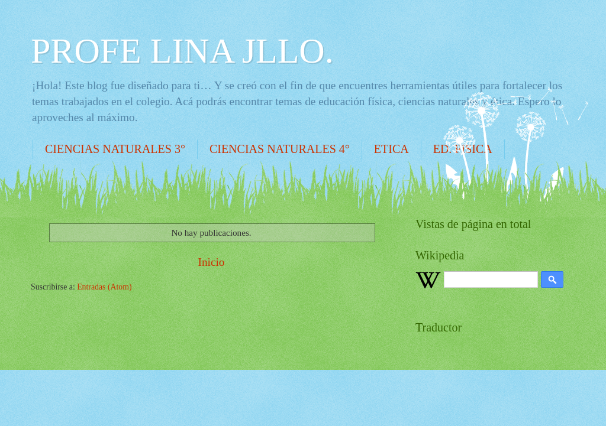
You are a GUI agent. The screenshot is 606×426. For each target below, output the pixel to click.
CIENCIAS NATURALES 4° (279, 148)
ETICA (391, 148)
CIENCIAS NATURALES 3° (115, 148)
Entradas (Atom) (104, 286)
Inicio (211, 262)
